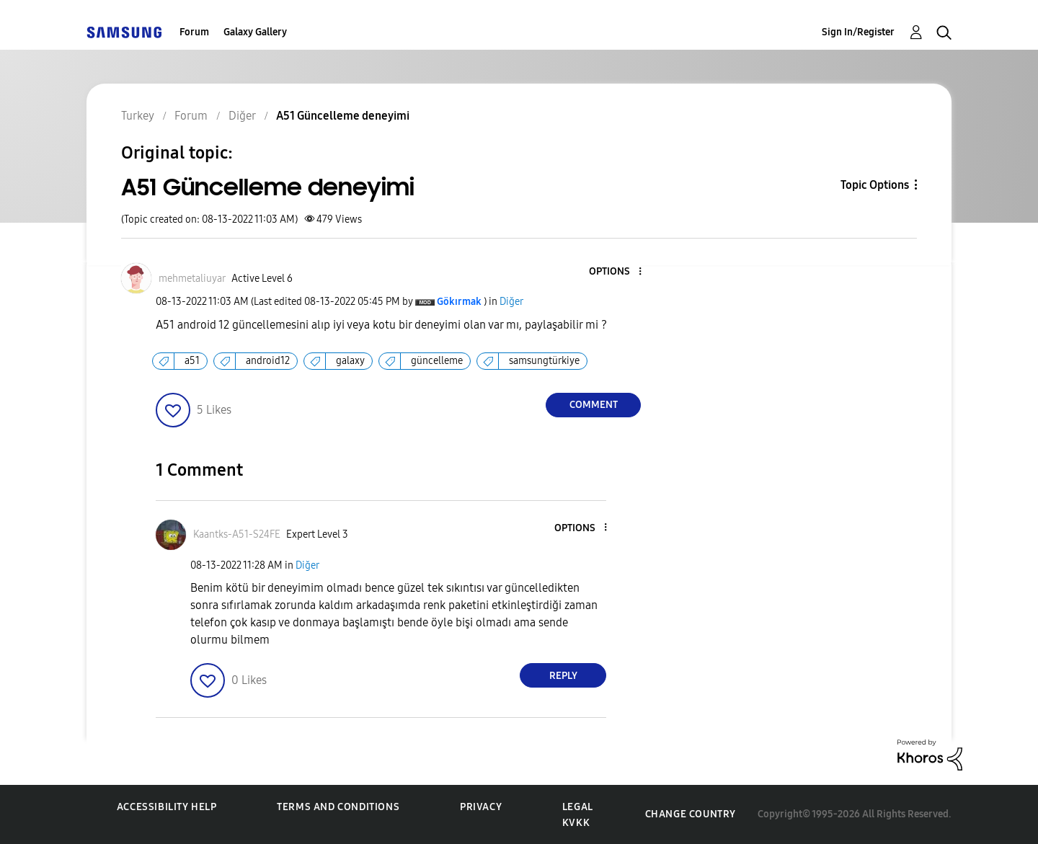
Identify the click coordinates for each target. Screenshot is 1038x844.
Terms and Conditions (338, 807)
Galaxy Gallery (255, 32)
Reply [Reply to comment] (563, 676)
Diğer (511, 302)
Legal (577, 807)
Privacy (481, 807)
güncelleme (437, 361)
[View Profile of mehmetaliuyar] (192, 278)
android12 (268, 361)
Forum (194, 32)
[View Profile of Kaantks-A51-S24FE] (236, 534)
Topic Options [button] (874, 185)
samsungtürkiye (544, 361)
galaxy (350, 361)
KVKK (576, 823)
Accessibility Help (167, 807)
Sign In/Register (858, 32)
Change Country (690, 814)
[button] (616, 272)
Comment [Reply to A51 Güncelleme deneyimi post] (593, 405)
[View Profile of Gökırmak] (459, 302)
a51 (192, 361)
